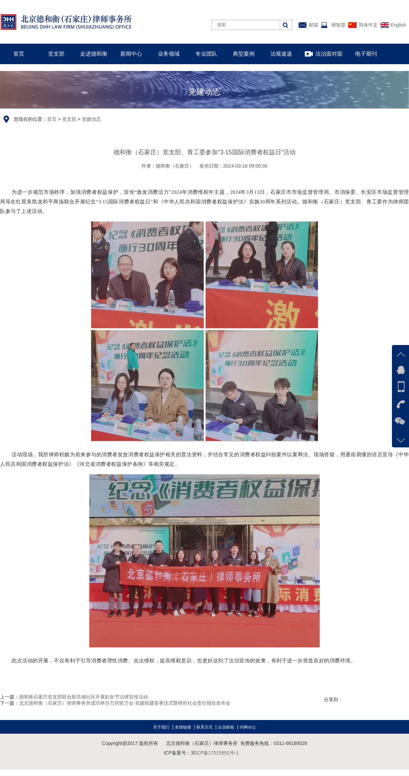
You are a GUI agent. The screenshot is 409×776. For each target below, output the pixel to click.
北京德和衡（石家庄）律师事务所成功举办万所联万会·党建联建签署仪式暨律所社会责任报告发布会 (124, 703)
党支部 (56, 54)
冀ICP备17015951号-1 (215, 753)
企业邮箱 (226, 727)
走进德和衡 (93, 54)
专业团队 (206, 54)
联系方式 (204, 727)
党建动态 (91, 119)
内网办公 (248, 727)
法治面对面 (329, 54)
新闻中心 (131, 54)
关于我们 (161, 727)
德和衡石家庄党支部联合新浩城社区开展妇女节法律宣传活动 (83, 697)
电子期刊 (366, 54)
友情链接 (183, 727)
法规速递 (281, 54)
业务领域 (169, 54)
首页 (18, 54)
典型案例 (244, 54)
